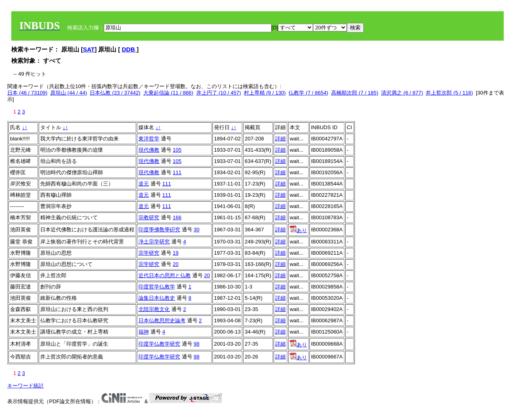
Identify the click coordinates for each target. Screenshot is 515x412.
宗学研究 (148, 253)
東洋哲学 (148, 139)
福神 (143, 332)
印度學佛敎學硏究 (159, 230)
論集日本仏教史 (156, 298)
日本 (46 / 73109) (27, 93)
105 (177, 150)
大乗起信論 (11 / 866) (168, 93)
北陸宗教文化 (154, 309)
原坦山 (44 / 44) (68, 93)
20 (175, 264)
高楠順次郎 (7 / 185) (354, 93)
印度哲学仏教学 (156, 287)
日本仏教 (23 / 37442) (115, 93)
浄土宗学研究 (154, 242)
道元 (143, 184)
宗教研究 (148, 217)
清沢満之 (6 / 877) (402, 93)
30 (196, 230)
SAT (89, 49)
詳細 (280, 139)
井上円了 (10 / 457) (218, 93)
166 (177, 217)
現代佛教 (148, 150)
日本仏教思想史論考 (161, 320)
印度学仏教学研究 (159, 344)
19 (175, 253)
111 (177, 172)
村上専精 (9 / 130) (265, 93)
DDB (129, 49)
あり (298, 230)
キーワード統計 (25, 386)
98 (196, 344)
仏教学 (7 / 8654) (308, 93)
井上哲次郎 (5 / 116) (449, 93)
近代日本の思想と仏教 (164, 275)
